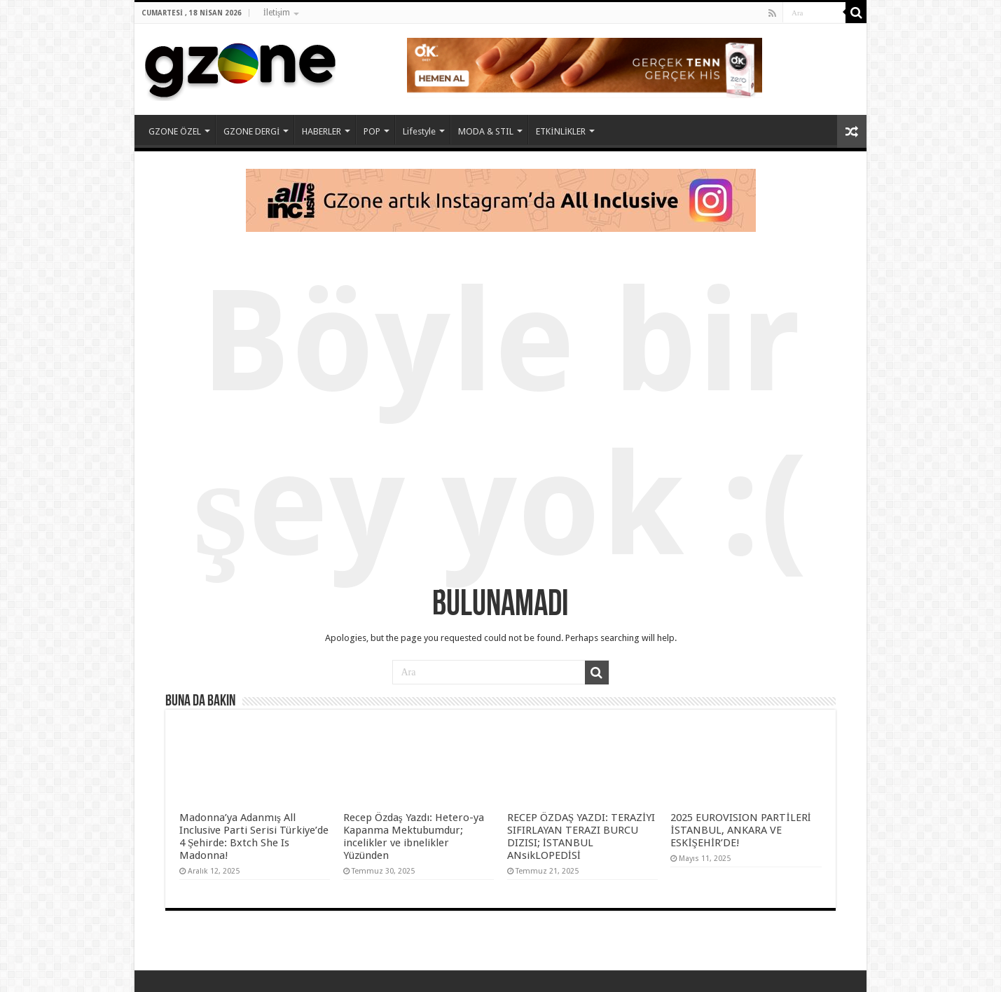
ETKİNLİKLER (561, 131)
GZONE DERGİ (251, 131)
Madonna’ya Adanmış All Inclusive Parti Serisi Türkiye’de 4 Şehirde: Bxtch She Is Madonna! (254, 836)
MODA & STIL (485, 131)
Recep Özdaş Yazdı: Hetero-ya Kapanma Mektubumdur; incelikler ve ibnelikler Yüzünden (413, 836)
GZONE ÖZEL (175, 131)
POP (372, 131)
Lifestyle (419, 131)
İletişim (277, 13)
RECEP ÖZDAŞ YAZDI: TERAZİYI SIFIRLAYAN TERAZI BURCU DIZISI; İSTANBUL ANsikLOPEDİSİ (581, 836)
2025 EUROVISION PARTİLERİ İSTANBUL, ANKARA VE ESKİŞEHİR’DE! (740, 830)
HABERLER (321, 131)
